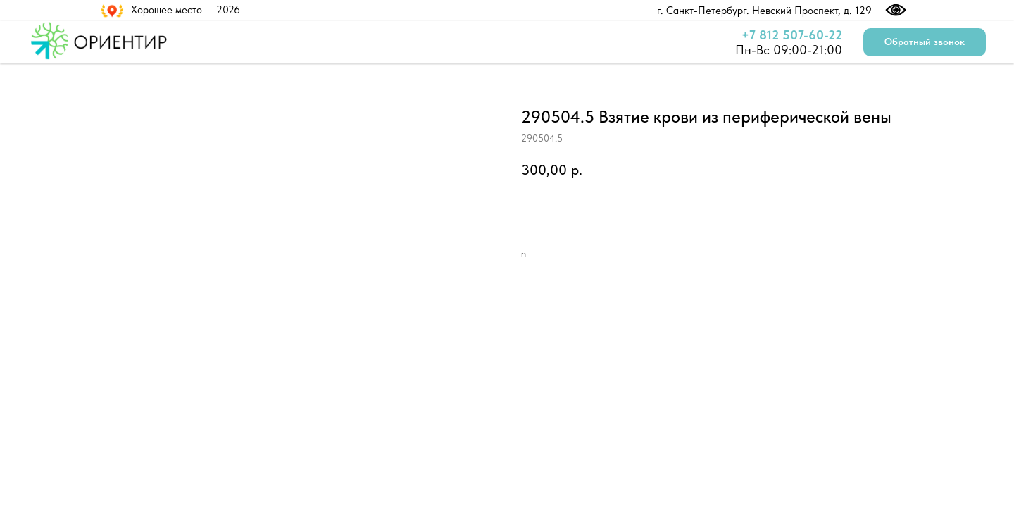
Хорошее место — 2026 (185, 10)
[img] (648, 10)
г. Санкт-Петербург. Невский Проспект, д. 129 (764, 10)
